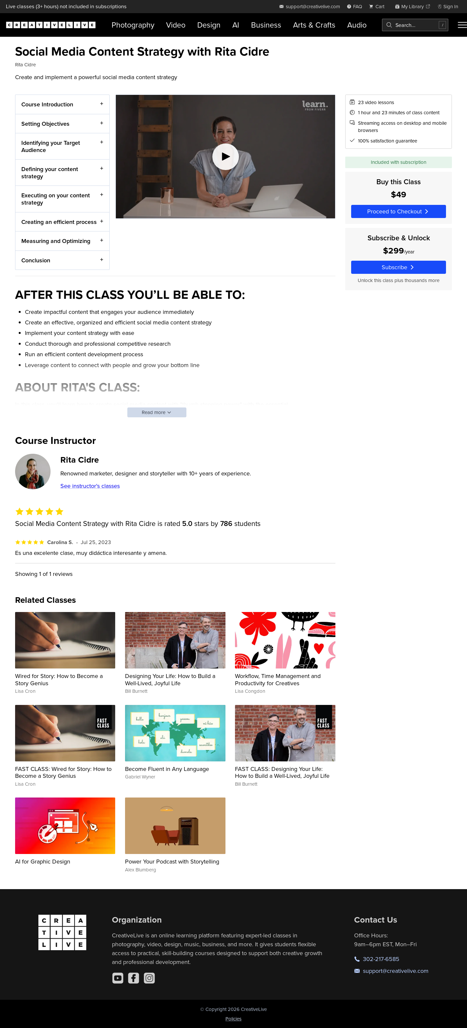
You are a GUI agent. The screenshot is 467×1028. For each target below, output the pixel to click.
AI (235, 24)
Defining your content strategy (49, 172)
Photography (133, 24)
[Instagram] (149, 978)
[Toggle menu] (462, 25)
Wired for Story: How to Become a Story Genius (59, 679)
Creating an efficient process (59, 221)
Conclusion (35, 260)
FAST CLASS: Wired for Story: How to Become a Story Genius (63, 772)
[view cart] (378, 6)
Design (209, 24)
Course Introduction (47, 104)
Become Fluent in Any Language (167, 769)
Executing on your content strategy (55, 199)
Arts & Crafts (314, 24)
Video (175, 24)
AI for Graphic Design (42, 861)
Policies (233, 1018)
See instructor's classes (90, 486)
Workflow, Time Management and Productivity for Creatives (278, 679)
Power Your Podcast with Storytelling (172, 861)
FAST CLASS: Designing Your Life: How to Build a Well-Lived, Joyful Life (282, 772)
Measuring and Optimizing (55, 241)
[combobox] (415, 25)
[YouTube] (118, 978)
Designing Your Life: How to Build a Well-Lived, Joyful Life (170, 679)
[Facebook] (133, 978)
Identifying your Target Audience (50, 146)
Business (266, 24)
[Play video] (225, 156)
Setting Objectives (45, 123)
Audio (357, 24)
